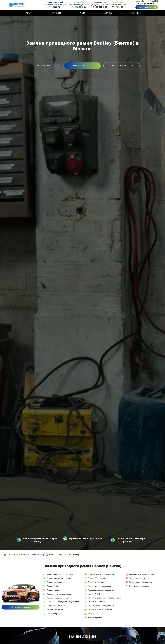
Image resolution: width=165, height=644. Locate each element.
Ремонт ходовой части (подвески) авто (104, 598)
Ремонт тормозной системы (100, 610)
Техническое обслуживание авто (102, 590)
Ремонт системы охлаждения (59, 594)
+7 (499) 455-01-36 (78, 7)
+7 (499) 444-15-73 (99, 7)
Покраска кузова (54, 614)
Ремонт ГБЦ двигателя (97, 578)
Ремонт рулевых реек (97, 582)
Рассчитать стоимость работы (142, 574)
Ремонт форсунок (54, 582)
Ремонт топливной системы (58, 598)
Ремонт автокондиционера (99, 586)
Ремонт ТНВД (53, 586)
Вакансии (108, 13)
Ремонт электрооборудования (101, 606)
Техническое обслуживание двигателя (63, 602)
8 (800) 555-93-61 (146, 3)
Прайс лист (57, 13)
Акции (82, 13)
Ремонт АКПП (94, 594)
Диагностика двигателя (56, 606)
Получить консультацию (146, 7)
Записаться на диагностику (140, 582)
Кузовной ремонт (95, 618)
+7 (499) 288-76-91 (55, 7)
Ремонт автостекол (55, 610)
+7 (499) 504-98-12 (118, 7)
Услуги (29, 13)
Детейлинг (92, 614)
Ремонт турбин (53, 590)
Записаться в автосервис (21, 607)
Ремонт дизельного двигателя (59, 578)
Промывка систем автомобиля (101, 574)
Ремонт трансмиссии (97, 602)
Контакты (134, 13)
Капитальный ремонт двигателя (60, 574)
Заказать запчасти (137, 578)
